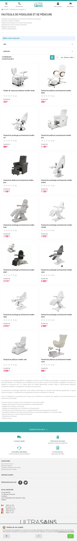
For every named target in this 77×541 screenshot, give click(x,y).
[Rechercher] (19, 4)
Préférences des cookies (9, 469)
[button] (19, 461)
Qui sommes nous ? (7, 464)
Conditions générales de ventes (11, 467)
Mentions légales (6, 465)
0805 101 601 (10, 505)
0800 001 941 (10, 511)
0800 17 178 (10, 513)
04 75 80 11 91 (10, 507)
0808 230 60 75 (10, 509)
